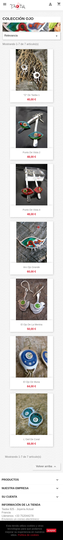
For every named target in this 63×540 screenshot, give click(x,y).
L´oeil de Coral (31, 439)
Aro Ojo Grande (31, 267)
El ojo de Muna (31, 382)
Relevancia (31, 36)
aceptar (51, 530)
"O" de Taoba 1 (31, 95)
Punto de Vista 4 (31, 209)
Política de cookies (28, 534)
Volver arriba (46, 467)
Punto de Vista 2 (31, 152)
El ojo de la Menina (31, 324)
